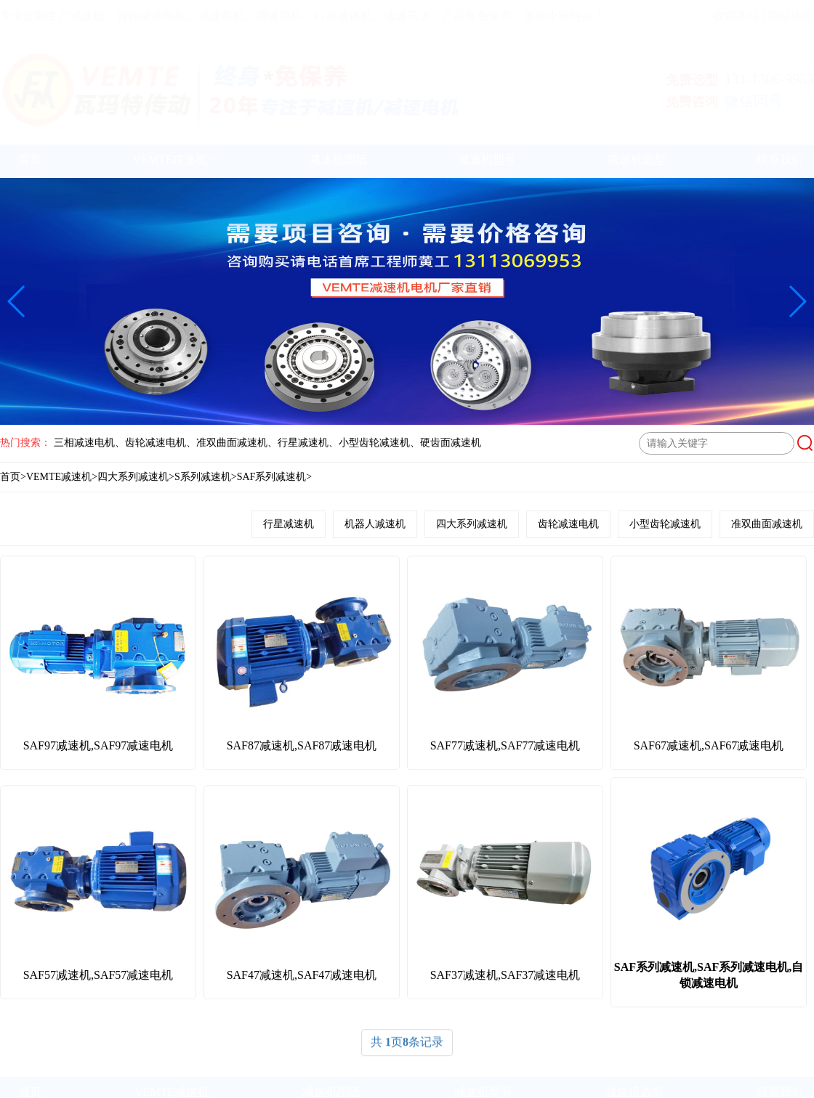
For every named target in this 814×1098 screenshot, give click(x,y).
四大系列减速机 (133, 476)
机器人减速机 (375, 523)
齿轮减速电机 (568, 523)
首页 (29, 159)
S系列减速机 (202, 476)
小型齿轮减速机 (665, 523)
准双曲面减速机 (766, 523)
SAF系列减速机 (272, 476)
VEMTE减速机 (174, 159)
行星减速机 (288, 523)
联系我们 (780, 159)
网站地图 (790, 15)
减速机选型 (637, 159)
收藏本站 (736, 15)
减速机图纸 (338, 159)
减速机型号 (487, 159)
